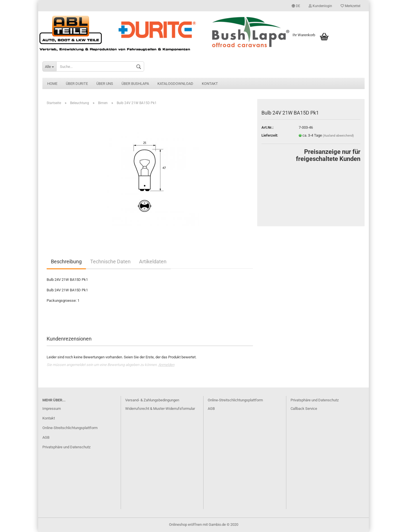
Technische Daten (110, 261)
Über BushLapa (135, 83)
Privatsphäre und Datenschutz (66, 447)
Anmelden (166, 365)
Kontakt (210, 83)
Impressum (51, 408)
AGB (45, 437)
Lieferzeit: (269, 135)
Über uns (104, 83)
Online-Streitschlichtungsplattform (70, 428)
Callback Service (304, 408)
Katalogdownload (175, 83)
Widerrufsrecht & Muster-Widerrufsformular (160, 408)
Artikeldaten (152, 261)
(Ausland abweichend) (338, 135)
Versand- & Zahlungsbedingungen (152, 400)
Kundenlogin (320, 6)
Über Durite (77, 83)
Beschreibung (66, 261)
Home (52, 83)
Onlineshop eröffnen (185, 524)
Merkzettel (350, 6)
